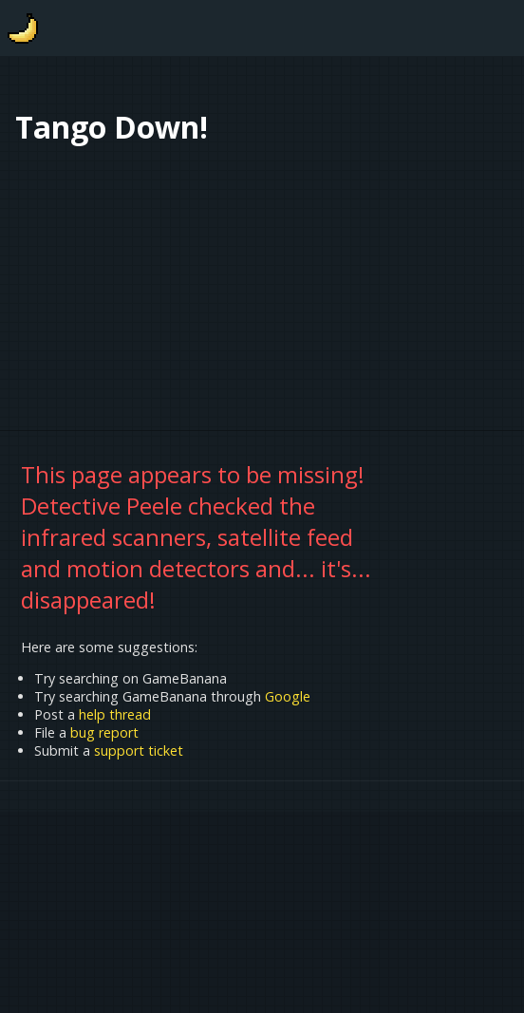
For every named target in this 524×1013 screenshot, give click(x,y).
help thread (115, 714)
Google (287, 696)
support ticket (138, 750)
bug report (104, 732)
